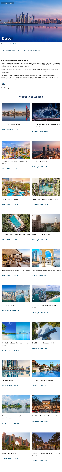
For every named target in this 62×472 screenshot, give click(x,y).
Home (2, 44)
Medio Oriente (8, 3)
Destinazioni (8, 44)
